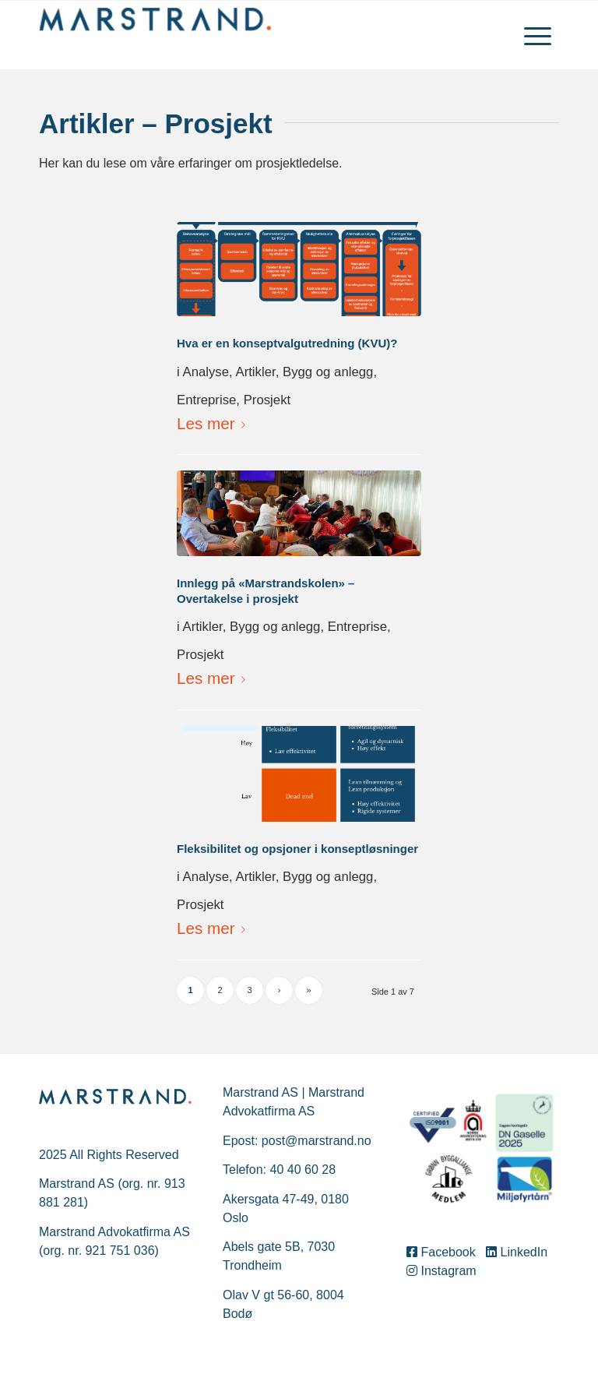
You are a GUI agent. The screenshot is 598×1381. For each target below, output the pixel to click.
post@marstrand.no (316, 1140)
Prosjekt (267, 400)
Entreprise (206, 400)
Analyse (205, 372)
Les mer (214, 423)
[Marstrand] (156, 35)
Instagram (441, 1270)
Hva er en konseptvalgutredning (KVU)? (287, 343)
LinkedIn (518, 1252)
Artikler (255, 372)
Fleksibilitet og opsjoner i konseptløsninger (297, 848)
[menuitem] (537, 35)
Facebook (444, 1252)
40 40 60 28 (303, 1169)
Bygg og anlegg (328, 372)
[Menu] (537, 35)
